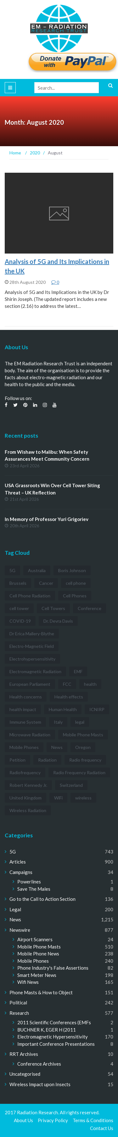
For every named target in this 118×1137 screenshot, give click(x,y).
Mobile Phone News (38, 953)
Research (19, 1013)
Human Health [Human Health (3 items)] (63, 709)
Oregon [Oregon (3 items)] (83, 747)
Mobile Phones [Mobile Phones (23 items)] (24, 747)
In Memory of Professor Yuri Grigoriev (46, 519)
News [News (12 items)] (57, 747)
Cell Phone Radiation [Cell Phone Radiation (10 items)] (29, 595)
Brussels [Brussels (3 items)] (17, 583)
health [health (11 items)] (90, 684)
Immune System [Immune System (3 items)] (25, 722)
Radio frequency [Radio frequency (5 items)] (85, 760)
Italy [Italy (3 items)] (58, 722)
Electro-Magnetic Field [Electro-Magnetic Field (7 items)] (31, 646)
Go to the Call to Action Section (42, 899)
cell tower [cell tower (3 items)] (19, 608)
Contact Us (101, 1128)
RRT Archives (23, 1054)
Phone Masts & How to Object (41, 992)
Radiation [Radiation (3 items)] (47, 760)
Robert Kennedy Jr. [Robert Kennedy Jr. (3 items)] (28, 785)
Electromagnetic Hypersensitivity (52, 1036)
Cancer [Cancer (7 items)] (46, 583)
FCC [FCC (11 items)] (67, 684)
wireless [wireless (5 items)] (83, 797)
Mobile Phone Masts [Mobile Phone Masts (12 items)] (83, 734)
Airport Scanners (35, 939)
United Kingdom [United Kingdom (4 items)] (25, 797)
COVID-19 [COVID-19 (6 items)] (20, 621)
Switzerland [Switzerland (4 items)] (71, 785)
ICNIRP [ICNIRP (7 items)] (96, 709)
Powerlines (29, 881)
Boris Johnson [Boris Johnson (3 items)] (72, 570)
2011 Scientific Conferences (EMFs (54, 1022)
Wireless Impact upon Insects (39, 1084)
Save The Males (33, 889)
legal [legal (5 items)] (79, 722)
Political (18, 1002)
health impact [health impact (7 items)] (22, 709)
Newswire (19, 930)
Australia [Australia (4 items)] (37, 570)
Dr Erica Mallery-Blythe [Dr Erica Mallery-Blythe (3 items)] (31, 633)
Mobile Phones (33, 961)
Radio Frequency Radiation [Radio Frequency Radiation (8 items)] (79, 772)
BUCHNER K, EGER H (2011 (46, 1029)
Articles (17, 862)
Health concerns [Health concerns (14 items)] (25, 696)
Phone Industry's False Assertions (52, 968)
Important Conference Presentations (56, 1044)
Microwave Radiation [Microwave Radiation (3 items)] (29, 734)
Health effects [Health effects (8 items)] (68, 696)
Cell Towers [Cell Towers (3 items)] (53, 608)
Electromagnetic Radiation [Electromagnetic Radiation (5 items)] (35, 671)
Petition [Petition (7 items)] (17, 760)
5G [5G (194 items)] (12, 570)
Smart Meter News (36, 975)
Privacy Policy (53, 1120)
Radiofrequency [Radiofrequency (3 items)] (25, 772)
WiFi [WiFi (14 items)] (58, 797)
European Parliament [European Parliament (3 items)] (29, 684)
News (15, 919)
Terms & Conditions (93, 1120)
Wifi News (28, 982)
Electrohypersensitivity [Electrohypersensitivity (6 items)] (32, 658)
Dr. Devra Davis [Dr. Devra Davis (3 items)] (58, 621)
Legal (15, 909)
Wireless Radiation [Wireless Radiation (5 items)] (27, 810)
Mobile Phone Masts (39, 946)
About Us (23, 1120)
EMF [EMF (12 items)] (78, 671)
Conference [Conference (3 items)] (89, 608)
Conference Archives (39, 1064)
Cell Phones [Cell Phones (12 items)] (75, 595)
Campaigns (20, 872)
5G (12, 851)
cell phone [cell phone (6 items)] (76, 583)
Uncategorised (24, 1074)
